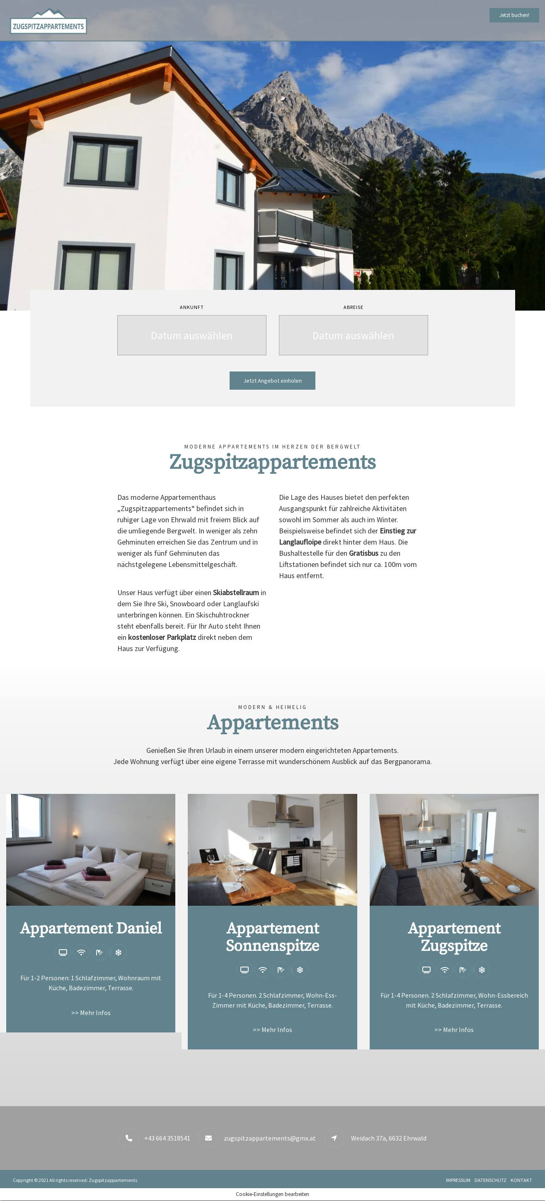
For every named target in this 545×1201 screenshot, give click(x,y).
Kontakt (521, 1180)
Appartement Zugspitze (454, 937)
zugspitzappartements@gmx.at (270, 1138)
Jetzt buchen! (514, 15)
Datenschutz (490, 1180)
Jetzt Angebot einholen (272, 380)
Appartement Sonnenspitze (272, 937)
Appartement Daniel (91, 929)
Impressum (458, 1180)
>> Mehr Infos (91, 1012)
